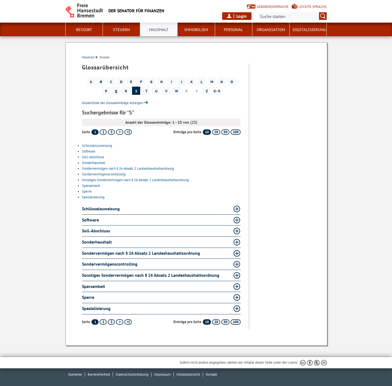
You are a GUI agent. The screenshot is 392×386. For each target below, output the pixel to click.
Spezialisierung (93, 197)
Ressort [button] (84, 29)
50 (225, 132)
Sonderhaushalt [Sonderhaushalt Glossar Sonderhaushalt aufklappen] (97, 242)
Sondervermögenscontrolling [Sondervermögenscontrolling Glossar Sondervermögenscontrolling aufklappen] (109, 264)
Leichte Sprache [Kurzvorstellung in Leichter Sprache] (312, 6)
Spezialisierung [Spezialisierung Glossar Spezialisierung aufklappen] (96, 308)
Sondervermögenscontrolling (103, 174)
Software (88, 151)
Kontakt (211, 374)
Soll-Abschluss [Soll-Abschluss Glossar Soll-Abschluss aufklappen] (96, 230)
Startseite (75, 374)
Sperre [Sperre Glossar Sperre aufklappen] (88, 297)
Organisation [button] (271, 29)
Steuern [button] (121, 29)
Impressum (162, 374)
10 (207, 132)
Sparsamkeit (91, 185)
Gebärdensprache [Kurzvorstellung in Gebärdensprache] (273, 6)
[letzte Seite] (128, 132)
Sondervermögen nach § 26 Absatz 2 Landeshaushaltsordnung (128, 168)
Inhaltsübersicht (188, 374)
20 (216, 132)
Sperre (87, 191)
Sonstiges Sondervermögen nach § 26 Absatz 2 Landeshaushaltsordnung (135, 180)
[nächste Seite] (119, 132)
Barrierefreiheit (99, 374)
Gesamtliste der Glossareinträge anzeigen (112, 103)
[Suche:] (293, 16)
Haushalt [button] (159, 29)
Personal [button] (233, 29)
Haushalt (89, 57)
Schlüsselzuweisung (97, 145)
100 (235, 132)
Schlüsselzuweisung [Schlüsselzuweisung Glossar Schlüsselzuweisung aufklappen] (101, 208)
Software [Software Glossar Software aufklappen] (90, 220)
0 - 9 (217, 91)
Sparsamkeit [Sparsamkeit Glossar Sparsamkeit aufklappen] (93, 286)
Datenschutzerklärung (132, 374)
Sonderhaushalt (93, 162)
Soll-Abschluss (93, 157)
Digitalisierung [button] (309, 29)
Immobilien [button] (196, 29)
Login (241, 16)
